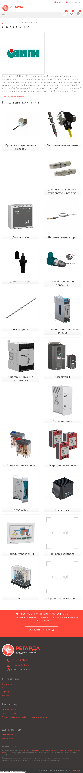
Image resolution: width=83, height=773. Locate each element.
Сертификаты (8, 684)
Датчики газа (20, 237)
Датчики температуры (62, 237)
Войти (59, 2)
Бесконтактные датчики (62, 145)
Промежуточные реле (21, 465)
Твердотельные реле (62, 465)
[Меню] (3, 15)
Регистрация (73, 2)
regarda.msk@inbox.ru (20, 665)
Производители (9, 709)
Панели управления (21, 553)
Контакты (6, 695)
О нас (4, 688)
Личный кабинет (9, 734)
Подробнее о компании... (13, 96)
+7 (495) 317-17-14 (21, 660)
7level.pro (76, 770)
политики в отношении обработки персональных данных (42, 751)
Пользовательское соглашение (16, 721)
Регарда (14, 746)
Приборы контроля (62, 553)
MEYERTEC (62, 509)
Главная (7, 23)
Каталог (16, 23)
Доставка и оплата (10, 713)
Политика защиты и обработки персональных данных (25, 717)
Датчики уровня (20, 281)
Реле (21, 598)
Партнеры (6, 692)
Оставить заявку (42, 630)
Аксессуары (20, 329)
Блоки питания (62, 421)
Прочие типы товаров (62, 598)
